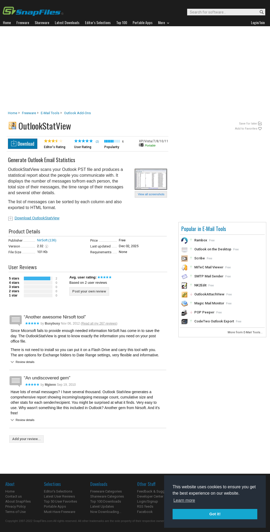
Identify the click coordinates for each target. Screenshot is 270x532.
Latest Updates (102, 506)
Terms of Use (15, 512)
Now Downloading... (105, 512)
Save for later (248, 123)
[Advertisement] (135, 70)
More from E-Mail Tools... (245, 332)
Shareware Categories (107, 496)
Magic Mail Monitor (209, 303)
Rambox (200, 240)
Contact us (13, 496)
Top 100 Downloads (105, 501)
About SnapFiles (18, 501)
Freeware (29, 113)
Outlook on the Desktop (212, 249)
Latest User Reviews (59, 496)
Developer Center (150, 496)
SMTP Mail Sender (208, 276)
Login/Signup (147, 501)
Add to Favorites (246, 128)
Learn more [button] (184, 500)
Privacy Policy (15, 506)
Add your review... (26, 439)
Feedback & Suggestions (156, 491)
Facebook (145, 512)
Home (12, 113)
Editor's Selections (58, 491)
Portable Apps (55, 506)
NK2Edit (200, 285)
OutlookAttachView (209, 294)
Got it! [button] (214, 514)
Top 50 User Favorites (60, 501)
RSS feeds (145, 506)
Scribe (199, 258)
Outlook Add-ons (77, 113)
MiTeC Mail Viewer (208, 267)
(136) (52, 240)
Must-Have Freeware (59, 512)
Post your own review (89, 291)
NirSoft (42, 240)
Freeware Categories (106, 491)
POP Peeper (204, 312)
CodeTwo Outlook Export (214, 321)
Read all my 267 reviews (99, 323)
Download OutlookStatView (37, 218)
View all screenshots (151, 194)
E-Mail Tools (50, 113)
